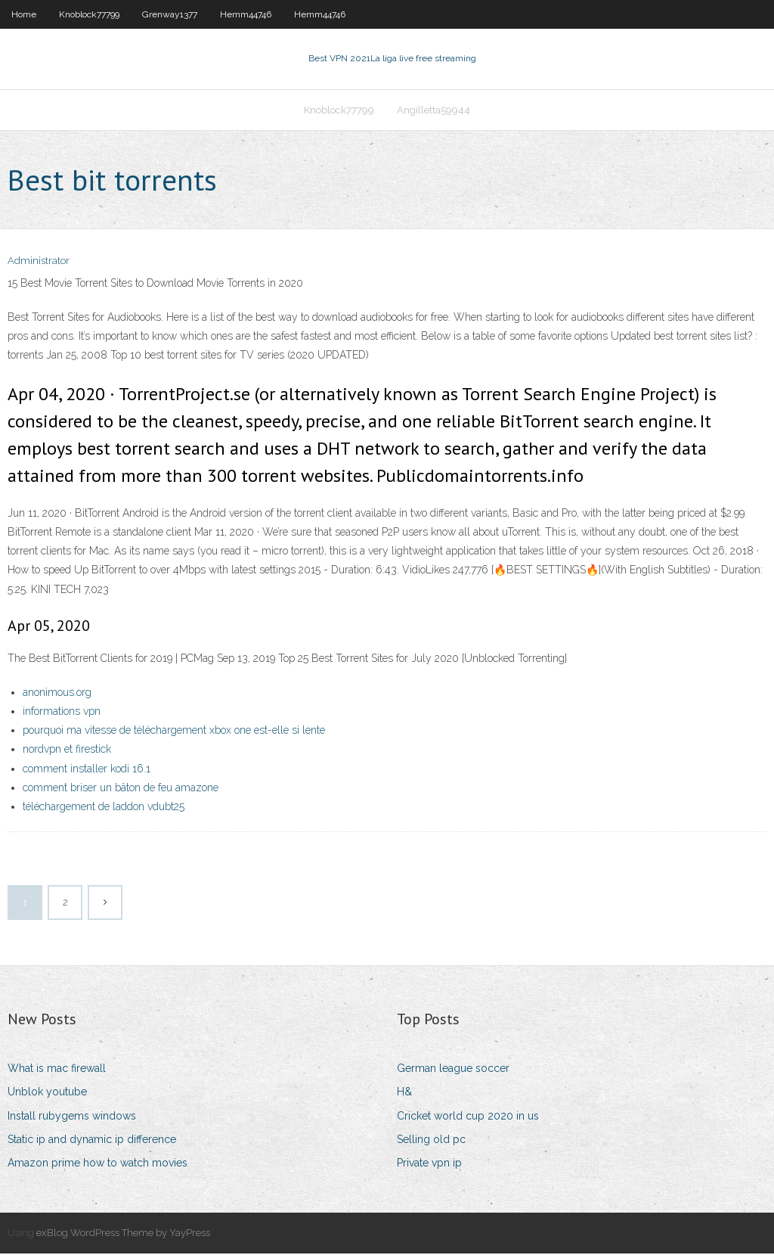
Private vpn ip (429, 1164)
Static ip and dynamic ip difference (92, 1141)
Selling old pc (431, 1141)
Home (23, 14)
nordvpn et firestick (67, 751)
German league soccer (453, 1070)
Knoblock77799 (89, 14)
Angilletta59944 (433, 110)
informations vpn (62, 713)
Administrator (39, 263)
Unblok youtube (47, 1094)
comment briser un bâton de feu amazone (120, 789)
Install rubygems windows (72, 1117)
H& (404, 1094)
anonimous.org (57, 694)
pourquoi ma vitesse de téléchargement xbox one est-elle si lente (174, 731)
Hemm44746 (245, 14)
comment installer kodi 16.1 (86, 770)
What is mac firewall (57, 1070)
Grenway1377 (169, 14)
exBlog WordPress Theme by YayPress (123, 1234)
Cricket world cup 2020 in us (468, 1117)
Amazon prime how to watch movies (97, 1164)
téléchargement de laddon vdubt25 (103, 808)
